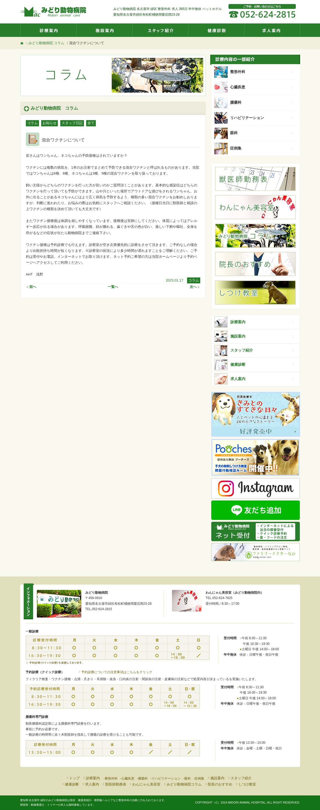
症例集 (262, 148)
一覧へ (113, 287)
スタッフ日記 (72, 123)
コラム (32, 123)
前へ (31, 287)
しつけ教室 (245, 784)
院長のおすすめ (218, 784)
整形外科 (262, 71)
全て (90, 123)
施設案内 (104, 30)
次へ (195, 287)
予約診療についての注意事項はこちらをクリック (115, 672)
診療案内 (48, 30)
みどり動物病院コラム (182, 784)
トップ (73, 778)
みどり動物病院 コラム (45, 43)
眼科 (262, 133)
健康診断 (216, 30)
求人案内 (272, 30)
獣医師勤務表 (114, 784)
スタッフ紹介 (160, 30)
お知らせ (50, 123)
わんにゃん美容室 (144, 784)
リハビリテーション (262, 118)
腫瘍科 (262, 102)
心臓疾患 (262, 87)
